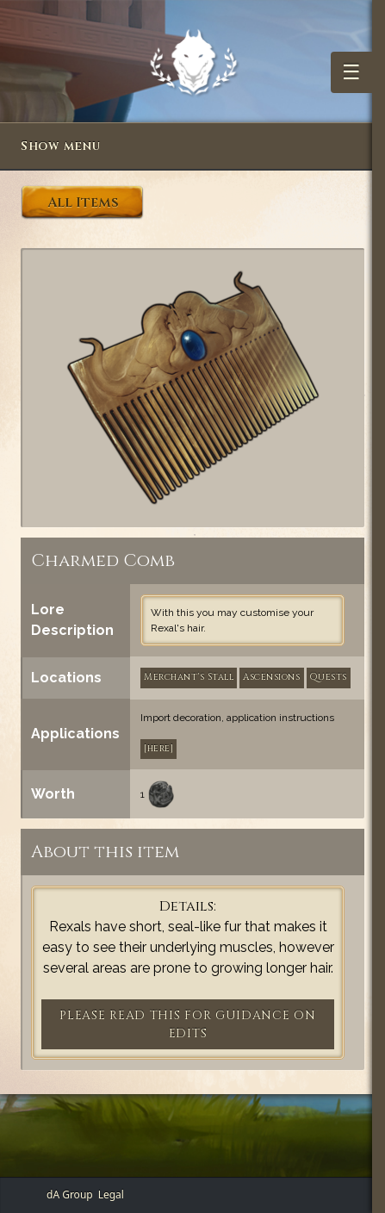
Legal (111, 1194)
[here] (158, 749)
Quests (328, 677)
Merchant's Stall (188, 677)
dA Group (70, 1194)
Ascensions (271, 677)
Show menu (60, 146)
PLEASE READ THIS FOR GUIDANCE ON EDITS (187, 1024)
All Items (83, 202)
